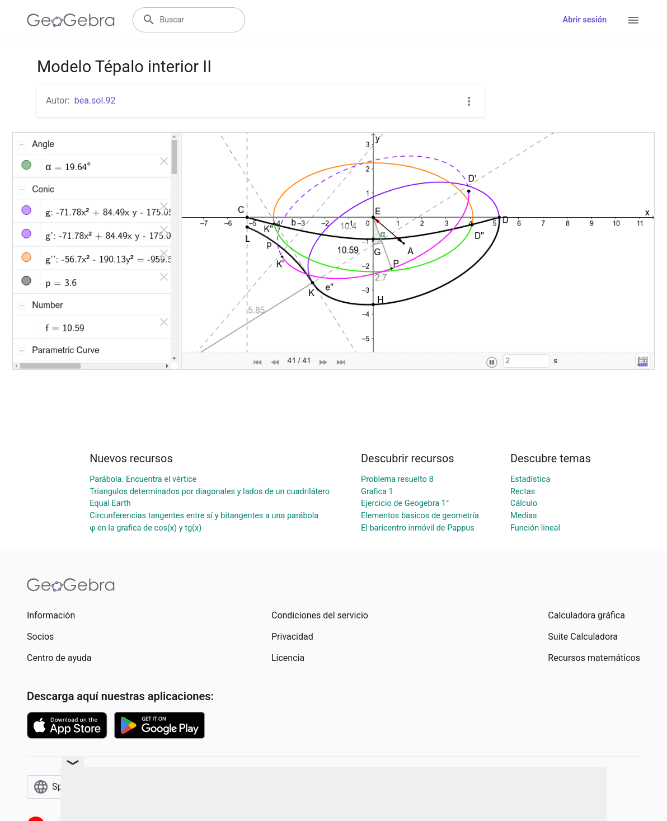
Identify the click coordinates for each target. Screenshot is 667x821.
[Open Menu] (633, 20)
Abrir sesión (585, 20)
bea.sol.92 (95, 100)
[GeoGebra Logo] (71, 20)
